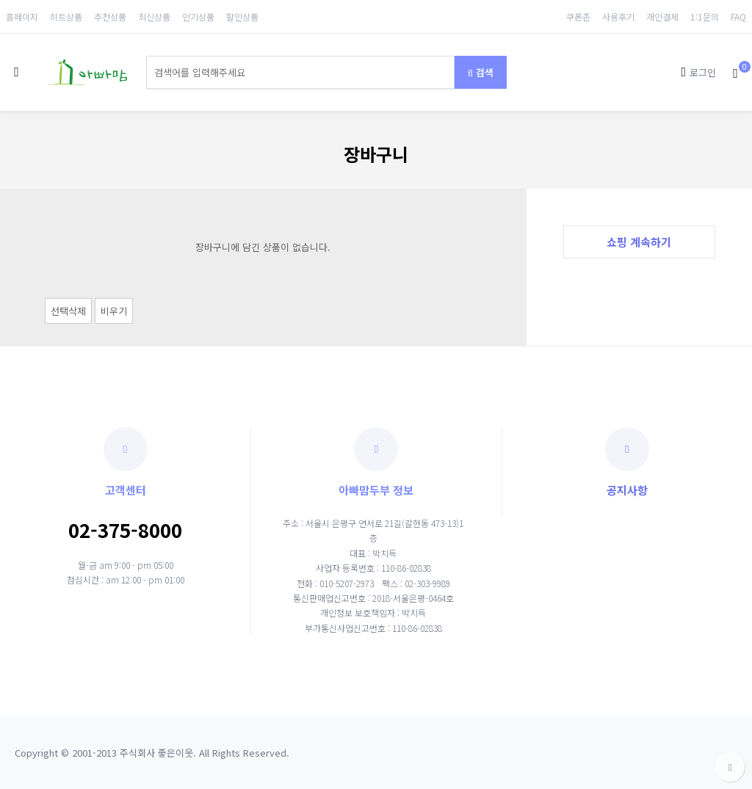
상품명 (146, 56)
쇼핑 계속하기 (639, 241)
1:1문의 (704, 16)
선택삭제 (68, 311)
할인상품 (242, 16)
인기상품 (198, 16)
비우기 (114, 311)
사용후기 (618, 16)
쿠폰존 (578, 16)
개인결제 (662, 16)
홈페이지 (22, 16)
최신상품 (154, 16)
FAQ (738, 16)
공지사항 (627, 462)
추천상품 (110, 16)
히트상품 (66, 16)
